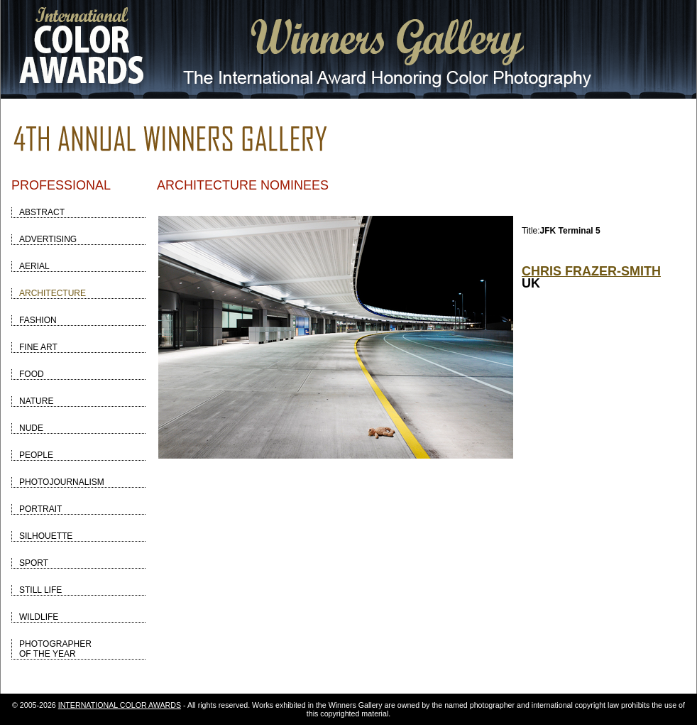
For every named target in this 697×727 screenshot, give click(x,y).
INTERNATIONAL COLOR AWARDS (119, 705)
